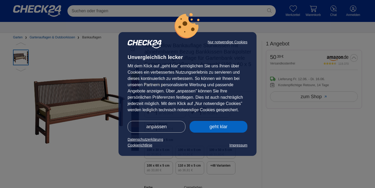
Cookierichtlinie (140, 145)
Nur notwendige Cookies (227, 42)
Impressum (238, 145)
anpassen (156, 126)
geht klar (218, 126)
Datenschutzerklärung (145, 139)
